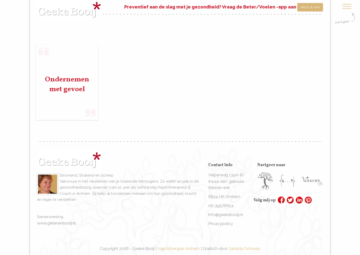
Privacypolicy (220, 223)
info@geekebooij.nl (225, 214)
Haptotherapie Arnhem (179, 248)
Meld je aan (310, 7)
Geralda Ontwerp (244, 248)
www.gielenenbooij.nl (56, 223)
